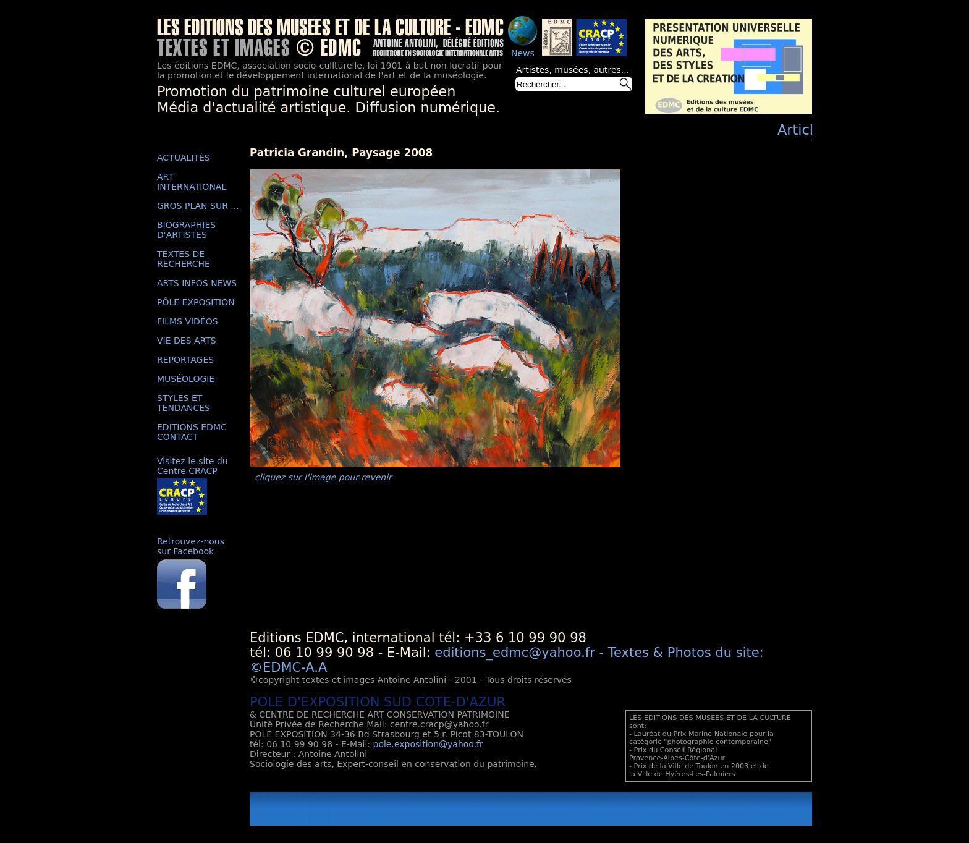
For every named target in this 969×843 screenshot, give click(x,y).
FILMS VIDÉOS (187, 321)
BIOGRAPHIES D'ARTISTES (186, 230)
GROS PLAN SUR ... (198, 206)
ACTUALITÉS (183, 158)
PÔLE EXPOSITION (196, 302)
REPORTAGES (185, 360)
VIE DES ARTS (186, 340)
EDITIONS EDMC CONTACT (192, 432)
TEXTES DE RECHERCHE (183, 259)
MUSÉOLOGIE (185, 379)
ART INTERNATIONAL (191, 182)
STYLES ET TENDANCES (183, 403)
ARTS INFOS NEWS (197, 283)
